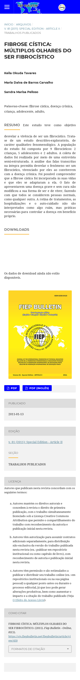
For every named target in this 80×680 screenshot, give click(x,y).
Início (8, 24)
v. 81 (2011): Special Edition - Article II (32, 28)
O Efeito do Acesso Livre (28, 600)
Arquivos (23, 24)
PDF (13, 388)
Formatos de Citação (28, 649)
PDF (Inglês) (38, 388)
